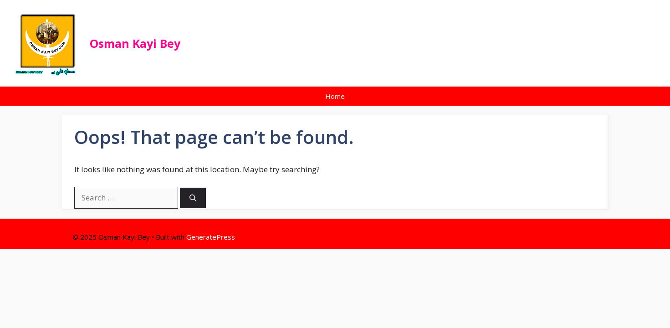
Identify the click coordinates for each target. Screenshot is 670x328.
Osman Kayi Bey (135, 43)
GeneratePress (210, 236)
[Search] (193, 198)
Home (335, 96)
